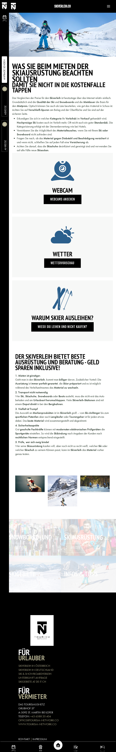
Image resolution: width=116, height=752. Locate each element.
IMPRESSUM (40, 739)
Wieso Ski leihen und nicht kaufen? (62, 327)
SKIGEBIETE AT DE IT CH (32, 681)
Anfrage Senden (4, 70)
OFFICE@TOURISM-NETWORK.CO (38, 720)
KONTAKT (24, 739)
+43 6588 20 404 (40, 716)
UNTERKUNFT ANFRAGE (32, 677)
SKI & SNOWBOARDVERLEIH (34, 674)
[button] (107, 6)
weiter (20, 548)
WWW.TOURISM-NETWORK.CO (37, 724)
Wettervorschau (62, 263)
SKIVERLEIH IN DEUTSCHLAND (35, 670)
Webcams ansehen (62, 199)
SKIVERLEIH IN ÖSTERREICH (34, 666)
